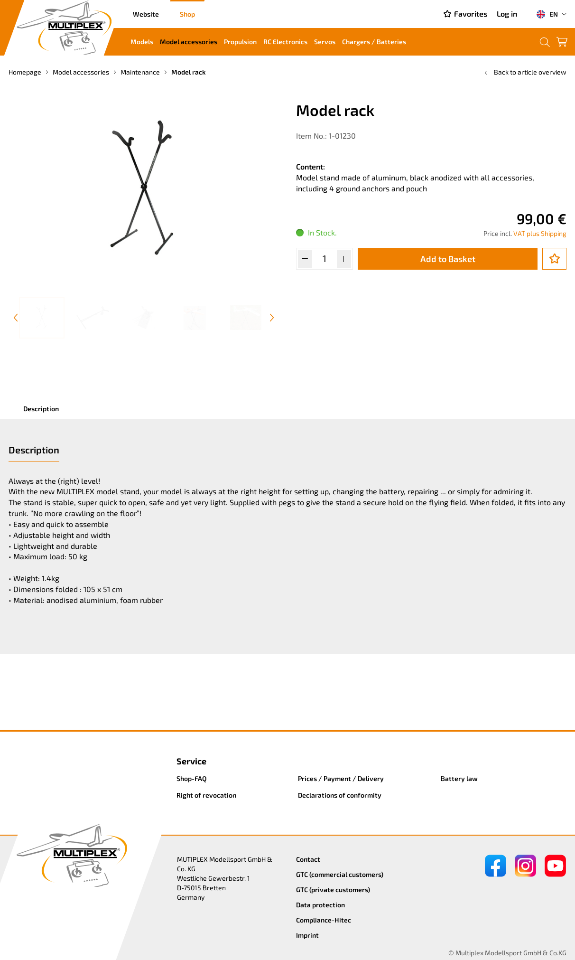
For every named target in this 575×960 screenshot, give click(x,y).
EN (547, 14)
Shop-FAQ (191, 778)
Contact (308, 859)
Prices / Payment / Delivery (341, 778)
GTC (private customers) (333, 889)
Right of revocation (206, 795)
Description (41, 409)
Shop (187, 14)
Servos (324, 42)
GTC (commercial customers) (339, 874)
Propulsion (240, 42)
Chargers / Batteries (374, 42)
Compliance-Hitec (323, 920)
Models (141, 42)
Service (191, 761)
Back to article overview (524, 72)
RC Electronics (285, 42)
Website (146, 14)
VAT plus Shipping (539, 233)
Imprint (307, 935)
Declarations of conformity (339, 795)
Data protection (320, 905)
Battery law (459, 778)
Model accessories (188, 42)
